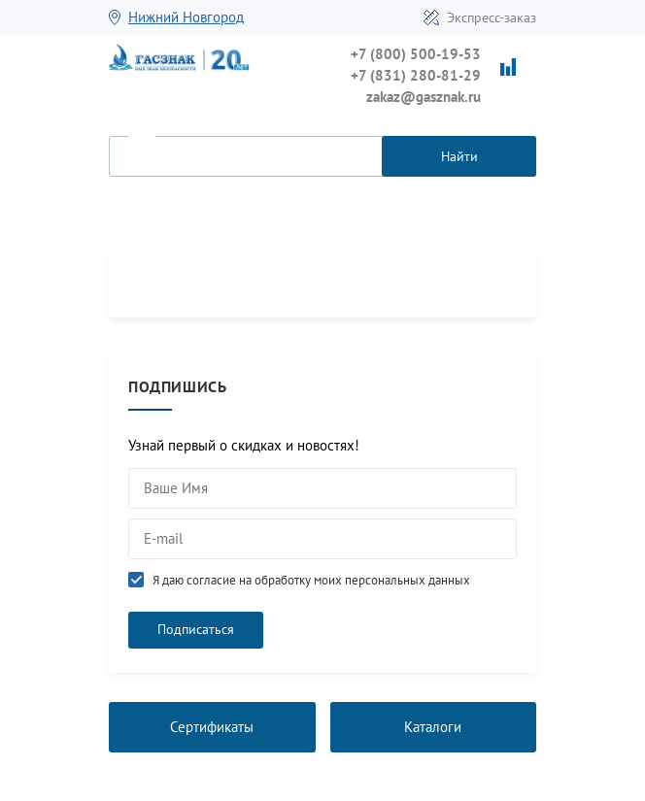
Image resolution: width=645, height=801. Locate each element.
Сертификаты (212, 727)
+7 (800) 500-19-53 (416, 54)
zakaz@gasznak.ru (423, 96)
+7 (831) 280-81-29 (416, 75)
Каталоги (432, 727)
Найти (459, 156)
